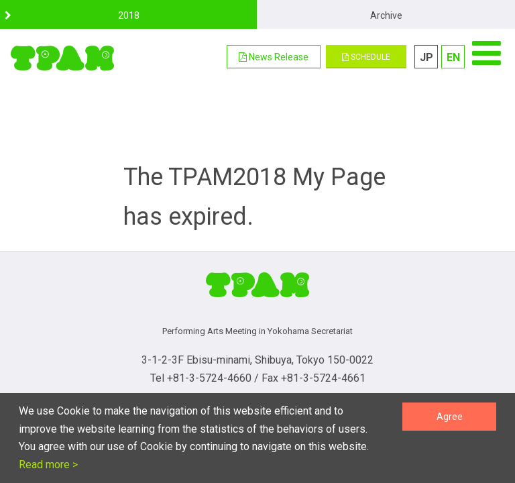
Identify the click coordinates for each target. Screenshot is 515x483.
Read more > (48, 464)
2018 (128, 15)
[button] (274, 56)
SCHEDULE (366, 57)
